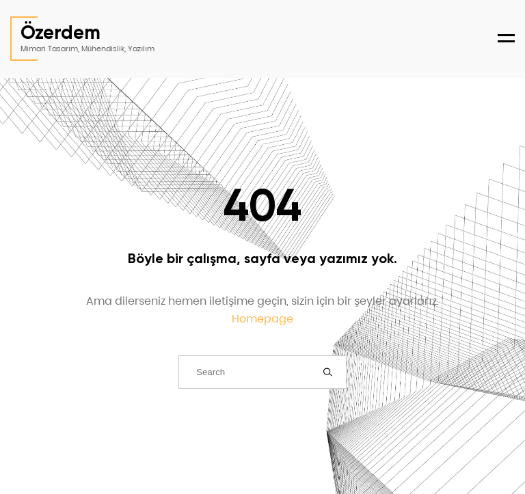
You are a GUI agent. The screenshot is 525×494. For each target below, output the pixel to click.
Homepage (262, 319)
